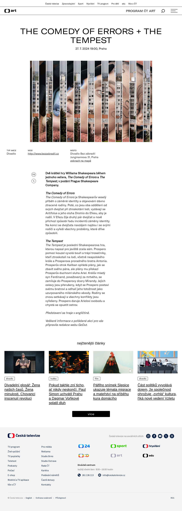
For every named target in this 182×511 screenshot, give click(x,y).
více (91, 414)
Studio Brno (47, 456)
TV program (102, 3)
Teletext (12, 460)
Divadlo (9, 378)
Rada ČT (45, 465)
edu (123, 3)
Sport (80, 3)
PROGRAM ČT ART (140, 11)
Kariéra (45, 470)
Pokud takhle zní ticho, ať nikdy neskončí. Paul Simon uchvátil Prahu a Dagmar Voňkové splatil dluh (67, 394)
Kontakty (46, 484)
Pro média (46, 446)
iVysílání (90, 3)
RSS (172, 498)
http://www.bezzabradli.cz (43, 153)
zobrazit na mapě (80, 160)
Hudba (53, 378)
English (29, 498)
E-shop (11, 475)
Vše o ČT (132, 3)
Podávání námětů (50, 475)
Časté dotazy (47, 479)
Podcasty (12, 465)
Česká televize (52, 3)
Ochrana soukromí (44, 498)
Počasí (11, 470)
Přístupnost (60, 498)
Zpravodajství (68, 3)
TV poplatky (14, 456)
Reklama (45, 451)
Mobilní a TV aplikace (18, 479)
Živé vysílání (14, 451)
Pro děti (115, 3)
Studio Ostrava (48, 460)
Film (97, 378)
